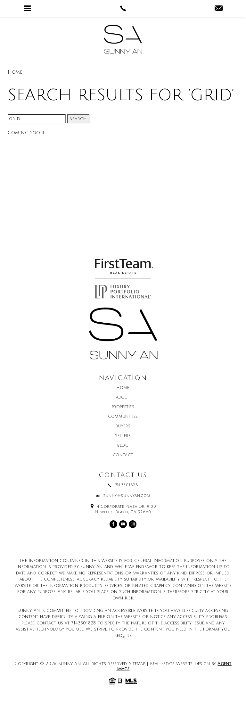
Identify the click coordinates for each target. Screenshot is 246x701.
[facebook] (113, 524)
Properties (123, 407)
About (123, 398)
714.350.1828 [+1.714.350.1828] (126, 485)
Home (123, 388)
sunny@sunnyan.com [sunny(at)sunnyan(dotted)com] (126, 496)
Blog (122, 446)
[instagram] (132, 524)
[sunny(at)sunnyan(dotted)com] (219, 9)
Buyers (123, 426)
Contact (123, 455)
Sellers (123, 436)
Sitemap (137, 664)
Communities (123, 417)
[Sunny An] (123, 39)
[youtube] (123, 524)
